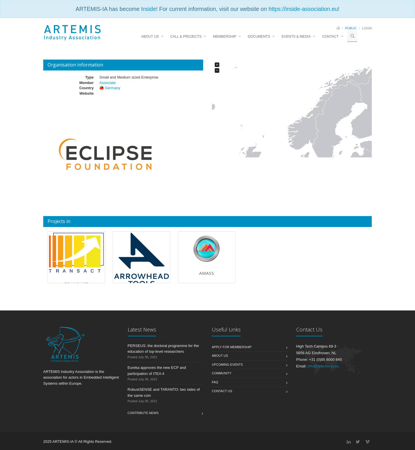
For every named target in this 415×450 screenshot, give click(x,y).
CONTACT (330, 37)
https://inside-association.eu (303, 9)
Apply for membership (232, 347)
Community (221, 373)
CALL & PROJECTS (185, 37)
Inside (148, 9)
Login (367, 28)
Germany (112, 88)
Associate (107, 83)
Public (350, 28)
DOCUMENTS (259, 37)
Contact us (222, 391)
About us (220, 355)
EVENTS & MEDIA (296, 37)
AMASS (206, 273)
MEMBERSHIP (224, 37)
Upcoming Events (227, 364)
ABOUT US (150, 37)
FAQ (215, 382)
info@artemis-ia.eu (323, 366)
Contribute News (143, 413)
